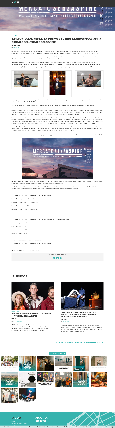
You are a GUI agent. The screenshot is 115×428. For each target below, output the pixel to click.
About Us (41, 401)
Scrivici (40, 404)
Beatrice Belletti (18, 321)
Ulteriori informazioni (96, 426)
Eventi (14, 35)
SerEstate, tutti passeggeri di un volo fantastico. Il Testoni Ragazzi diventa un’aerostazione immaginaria (78, 314)
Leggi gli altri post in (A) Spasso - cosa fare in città (79, 342)
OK (106, 426)
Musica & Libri (15, 311)
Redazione (16, 47)
